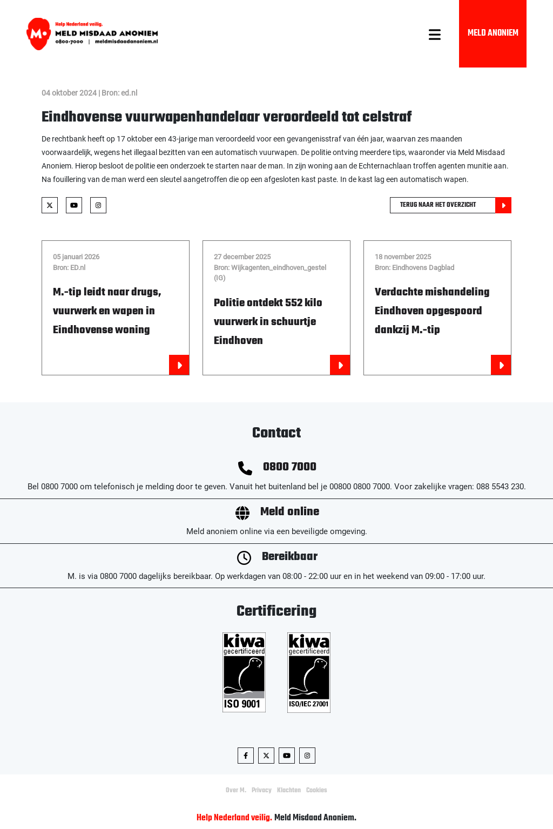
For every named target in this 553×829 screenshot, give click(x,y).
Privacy (262, 790)
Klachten (289, 790)
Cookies (316, 790)
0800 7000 (289, 467)
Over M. (236, 790)
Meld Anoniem (493, 33)
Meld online (289, 512)
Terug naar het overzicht (455, 205)
